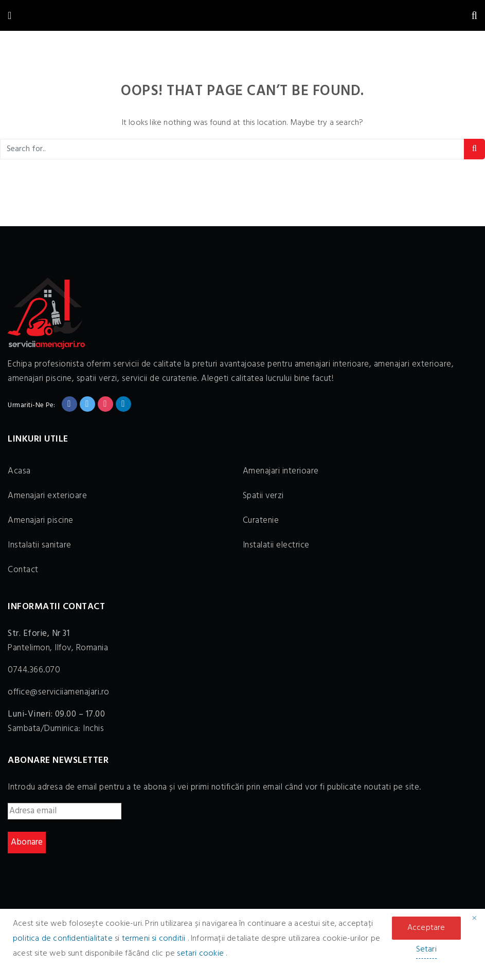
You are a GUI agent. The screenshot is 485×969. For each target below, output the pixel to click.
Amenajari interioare (281, 471)
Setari (426, 949)
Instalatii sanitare (39, 545)
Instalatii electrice (276, 545)
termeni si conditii (155, 938)
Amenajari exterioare (47, 496)
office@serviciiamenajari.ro (59, 692)
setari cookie (201, 953)
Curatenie (261, 520)
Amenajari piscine (41, 520)
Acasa (19, 471)
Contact (23, 570)
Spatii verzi (263, 496)
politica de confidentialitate (64, 938)
